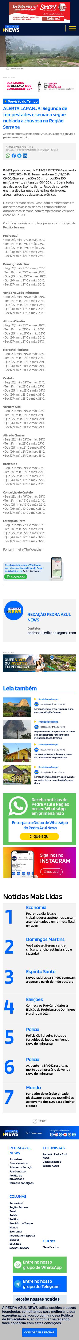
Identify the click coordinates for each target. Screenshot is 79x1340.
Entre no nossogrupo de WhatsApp (38, 1264)
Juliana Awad (51, 1165)
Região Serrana (18, 1207)
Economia (15, 1231)
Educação (15, 1243)
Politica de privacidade (16, 1177)
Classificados (51, 1247)
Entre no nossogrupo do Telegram (37, 1283)
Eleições (14, 1239)
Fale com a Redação (21, 1167)
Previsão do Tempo (21, 1223)
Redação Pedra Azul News (55, 1155)
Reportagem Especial (22, 1235)
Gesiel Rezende (52, 1161)
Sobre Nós (15, 1159)
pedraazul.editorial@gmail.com (52, 632)
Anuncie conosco (20, 1163)
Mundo (13, 1227)
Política (14, 1219)
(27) (34, 1133)
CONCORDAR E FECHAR (39, 1332)
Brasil (12, 1211)
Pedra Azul (16, 1203)
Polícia (13, 1215)
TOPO (39, 1121)
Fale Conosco (17, 1171)
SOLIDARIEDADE (19, 1247)
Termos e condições (21, 1183)
